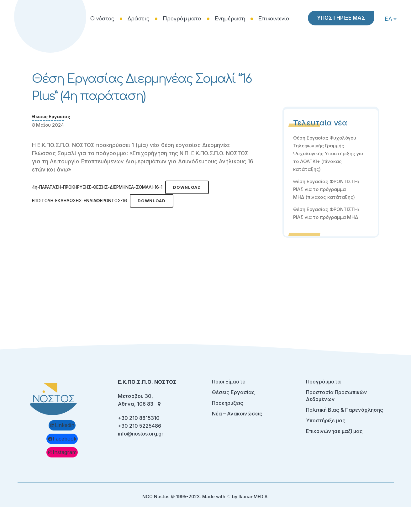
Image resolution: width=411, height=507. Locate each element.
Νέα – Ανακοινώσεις (237, 413)
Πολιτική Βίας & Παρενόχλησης (344, 410)
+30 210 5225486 (139, 426)
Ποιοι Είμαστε (228, 381)
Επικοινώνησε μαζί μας (334, 431)
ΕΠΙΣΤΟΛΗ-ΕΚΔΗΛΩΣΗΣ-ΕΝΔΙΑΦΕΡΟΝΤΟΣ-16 (79, 200)
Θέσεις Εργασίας (51, 116)
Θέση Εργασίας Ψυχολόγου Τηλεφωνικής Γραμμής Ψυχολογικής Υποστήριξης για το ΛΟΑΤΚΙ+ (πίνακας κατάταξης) (328, 153)
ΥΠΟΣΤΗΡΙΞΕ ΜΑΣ (340, 18)
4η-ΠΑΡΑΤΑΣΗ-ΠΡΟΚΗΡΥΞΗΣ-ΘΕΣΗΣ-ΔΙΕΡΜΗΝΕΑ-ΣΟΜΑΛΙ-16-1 (97, 187)
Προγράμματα (323, 381)
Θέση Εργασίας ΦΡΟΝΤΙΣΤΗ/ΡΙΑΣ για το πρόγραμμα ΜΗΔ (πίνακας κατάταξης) (326, 189)
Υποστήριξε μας (325, 420)
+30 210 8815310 (139, 418)
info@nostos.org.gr (140, 433)
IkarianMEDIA (253, 496)
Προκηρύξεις (227, 403)
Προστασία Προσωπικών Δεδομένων (336, 395)
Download (187, 187)
